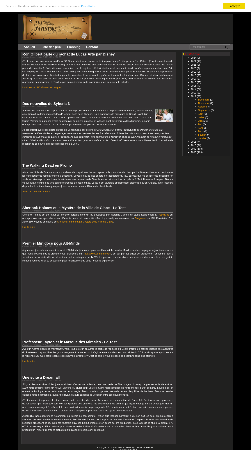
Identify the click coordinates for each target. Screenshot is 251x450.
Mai (200, 124)
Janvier (202, 138)
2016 (193, 82)
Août (200, 113)
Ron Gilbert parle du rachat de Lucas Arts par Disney (68, 54)
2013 (193, 92)
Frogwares (163, 214)
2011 (193, 141)
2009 (193, 148)
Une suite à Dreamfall (41, 377)
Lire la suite (28, 227)
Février (202, 134)
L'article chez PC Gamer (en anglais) (42, 87)
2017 (193, 78)
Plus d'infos (88, 6)
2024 (193, 57)
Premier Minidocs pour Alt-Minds (51, 243)
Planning (74, 47)
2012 (193, 96)
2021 (193, 64)
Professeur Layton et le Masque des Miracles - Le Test (69, 342)
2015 (193, 85)
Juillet (201, 117)
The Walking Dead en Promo (47, 165)
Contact (92, 47)
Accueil (29, 47)
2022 (193, 61)
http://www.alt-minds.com (97, 253)
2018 (193, 75)
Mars (201, 131)
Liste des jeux (51, 47)
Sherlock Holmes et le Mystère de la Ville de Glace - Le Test (74, 208)
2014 (193, 89)
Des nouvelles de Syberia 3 (46, 104)
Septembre (204, 110)
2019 (193, 71)
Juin (200, 120)
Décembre (203, 99)
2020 (193, 68)
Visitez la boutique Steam (36, 191)
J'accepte (234, 6)
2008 (193, 152)
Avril (200, 127)
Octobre (202, 106)
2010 (193, 145)
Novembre (203, 103)
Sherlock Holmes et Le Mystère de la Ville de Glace (85, 221)
